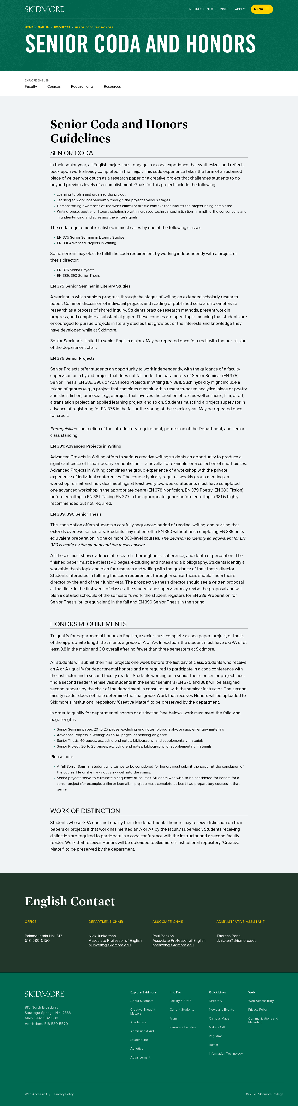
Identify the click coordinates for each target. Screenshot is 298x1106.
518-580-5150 (37, 941)
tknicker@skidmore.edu (236, 941)
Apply (240, 9)
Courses (54, 87)
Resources (112, 87)
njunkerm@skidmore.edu (110, 945)
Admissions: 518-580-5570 (46, 1024)
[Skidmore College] (44, 9)
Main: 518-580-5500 (41, 1018)
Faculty (31, 87)
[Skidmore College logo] (76, 994)
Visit (224, 9)
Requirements (82, 87)
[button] (262, 9)
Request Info (201, 9)
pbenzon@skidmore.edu (173, 945)
